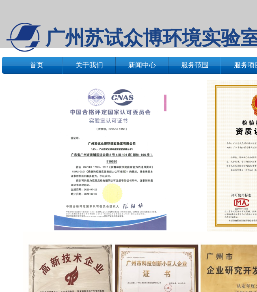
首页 (36, 65)
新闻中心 (142, 65)
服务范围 (195, 65)
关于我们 (89, 65)
